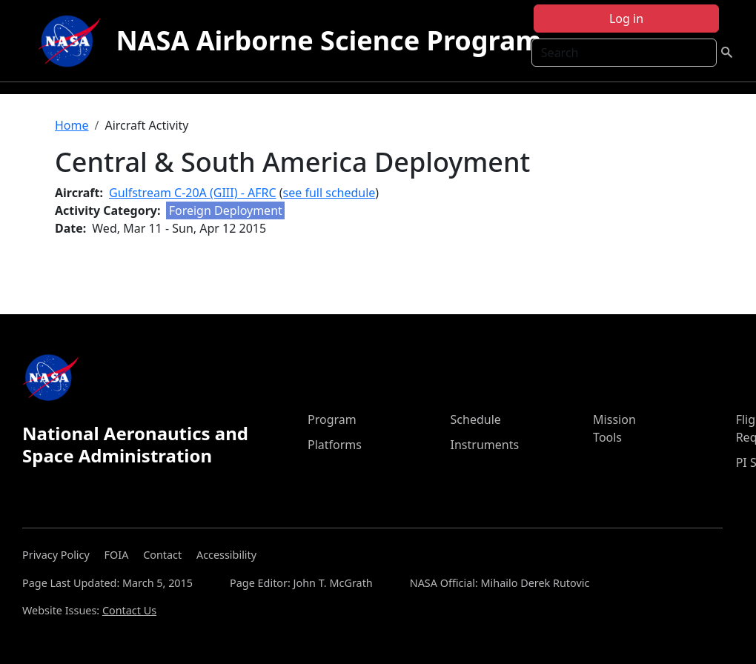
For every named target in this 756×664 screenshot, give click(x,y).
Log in (626, 18)
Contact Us (129, 610)
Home (72, 125)
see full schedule (329, 193)
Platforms (335, 444)
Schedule (476, 419)
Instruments (485, 444)
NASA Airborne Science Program (328, 40)
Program (332, 419)
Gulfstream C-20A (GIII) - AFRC (192, 193)
